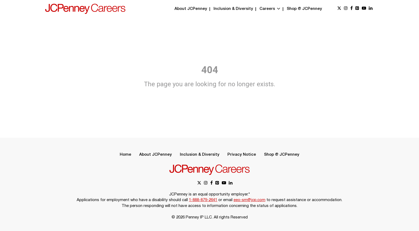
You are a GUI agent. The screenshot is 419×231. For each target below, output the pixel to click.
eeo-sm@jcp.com (249, 200)
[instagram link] (346, 9)
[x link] (339, 9)
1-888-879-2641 (203, 200)
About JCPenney (190, 9)
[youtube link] (363, 9)
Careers (269, 9)
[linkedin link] (370, 9)
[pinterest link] (357, 9)
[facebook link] (351, 9)
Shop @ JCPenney (304, 9)
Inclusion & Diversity (233, 9)
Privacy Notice (241, 154)
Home (125, 154)
